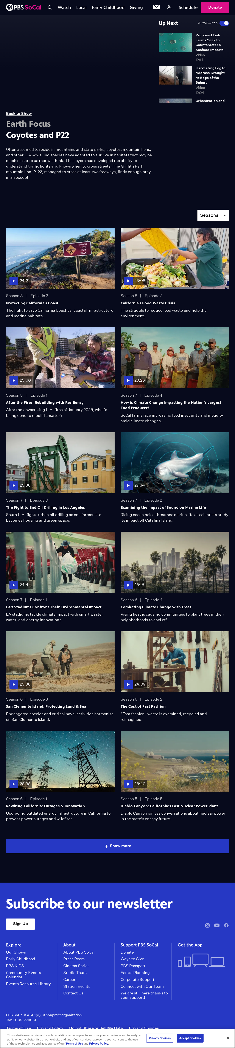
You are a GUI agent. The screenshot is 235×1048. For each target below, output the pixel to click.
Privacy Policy (50, 1028)
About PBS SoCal (79, 952)
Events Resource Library (28, 984)
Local (81, 7)
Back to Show (19, 113)
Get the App (190, 945)
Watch (64, 7)
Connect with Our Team (142, 986)
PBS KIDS (15, 966)
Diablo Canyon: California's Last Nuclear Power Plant (169, 806)
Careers (70, 979)
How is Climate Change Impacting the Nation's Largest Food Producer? (171, 405)
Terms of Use (18, 1028)
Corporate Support (138, 979)
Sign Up (20, 923)
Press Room (74, 959)
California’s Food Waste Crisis (148, 303)
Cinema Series (76, 966)
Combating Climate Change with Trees (156, 607)
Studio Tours (75, 973)
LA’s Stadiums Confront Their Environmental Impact (53, 607)
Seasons (209, 215)
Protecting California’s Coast (32, 303)
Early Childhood (108, 7)
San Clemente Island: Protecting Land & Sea (46, 706)
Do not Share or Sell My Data (96, 1028)
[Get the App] (202, 960)
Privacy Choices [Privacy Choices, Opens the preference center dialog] (160, 1038)
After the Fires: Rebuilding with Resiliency (45, 402)
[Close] (228, 1038)
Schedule (188, 7)
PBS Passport (133, 966)
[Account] (169, 8)
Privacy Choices (144, 1028)
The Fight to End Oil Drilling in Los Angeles (45, 507)
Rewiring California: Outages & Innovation (45, 806)
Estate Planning (135, 973)
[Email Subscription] (156, 7)
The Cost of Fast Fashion (143, 706)
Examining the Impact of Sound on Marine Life (163, 507)
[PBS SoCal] (23, 7)
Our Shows (16, 952)
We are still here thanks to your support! (144, 995)
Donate (215, 7)
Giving (136, 7)
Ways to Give (132, 959)
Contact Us (73, 993)
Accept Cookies (190, 1038)
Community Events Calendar (23, 975)
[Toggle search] (50, 7)
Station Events (76, 986)
